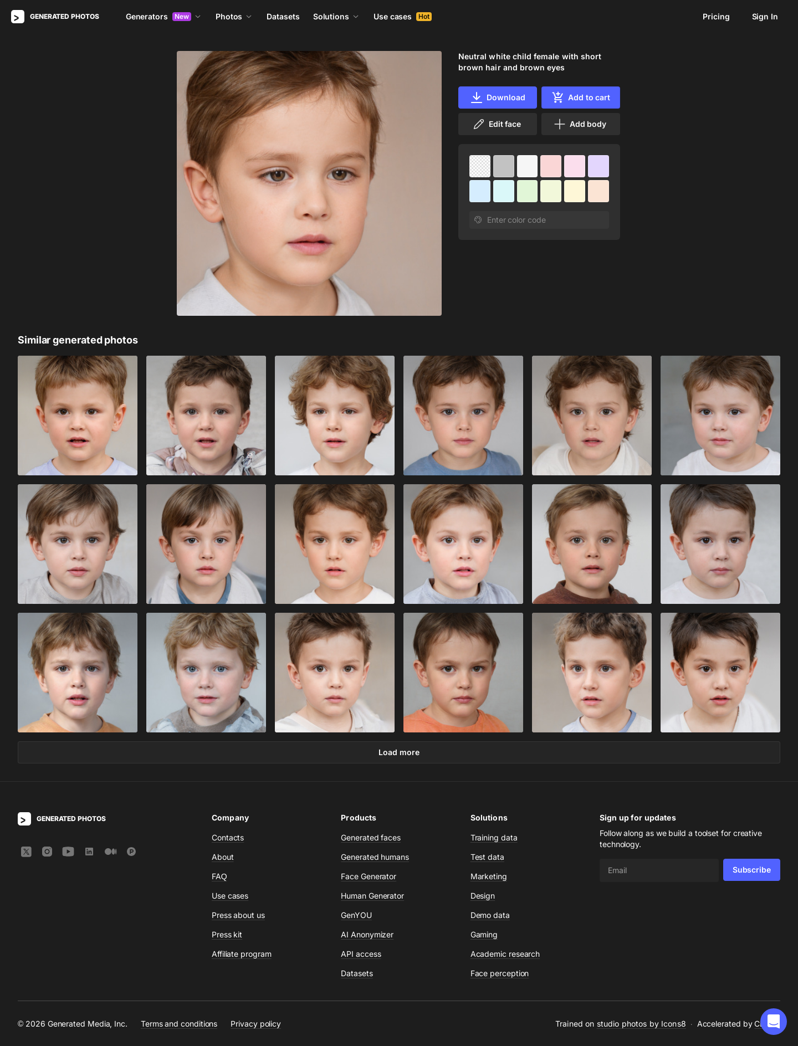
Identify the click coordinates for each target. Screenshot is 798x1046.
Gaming (484, 934)
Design (482, 895)
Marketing (488, 876)
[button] (773, 1021)
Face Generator (368, 876)
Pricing (716, 16)
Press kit (227, 934)
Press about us (238, 915)
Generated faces (371, 837)
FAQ (219, 876)
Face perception (499, 973)
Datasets (283, 16)
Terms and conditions (179, 1023)
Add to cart (580, 97)
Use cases (403, 16)
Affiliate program (242, 953)
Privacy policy (256, 1023)
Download (497, 97)
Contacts (228, 837)
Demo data (490, 915)
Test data (487, 857)
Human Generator (372, 895)
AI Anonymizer (367, 934)
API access (361, 953)
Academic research (505, 953)
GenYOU (356, 915)
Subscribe (752, 869)
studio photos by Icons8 (641, 1023)
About (223, 857)
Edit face (496, 124)
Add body (579, 124)
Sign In (765, 16)
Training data (494, 837)
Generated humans (375, 857)
